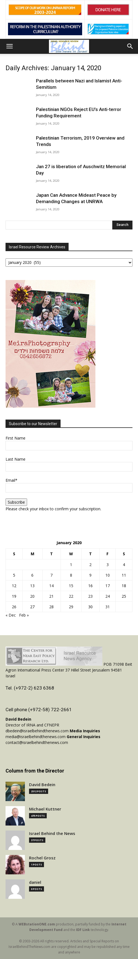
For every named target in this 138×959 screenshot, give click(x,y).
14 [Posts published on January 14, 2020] (51, 585)
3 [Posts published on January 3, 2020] (107, 564)
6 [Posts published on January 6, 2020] (32, 575)
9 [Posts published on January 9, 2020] (90, 575)
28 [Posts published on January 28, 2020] (51, 606)
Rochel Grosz (42, 857)
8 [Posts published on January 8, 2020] (71, 575)
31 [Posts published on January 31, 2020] (107, 606)
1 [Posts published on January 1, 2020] (71, 564)
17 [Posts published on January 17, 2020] (107, 585)
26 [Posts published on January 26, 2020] (14, 606)
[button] (9, 46)
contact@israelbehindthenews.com (37, 742)
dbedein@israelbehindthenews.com (37, 730)
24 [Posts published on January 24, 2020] (107, 596)
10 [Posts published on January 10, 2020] (107, 575)
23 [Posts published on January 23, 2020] (90, 596)
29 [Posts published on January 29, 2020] (71, 606)
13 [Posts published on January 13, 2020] (32, 585)
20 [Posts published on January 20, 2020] (32, 596)
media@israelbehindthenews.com (36, 736)
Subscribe (16, 502)
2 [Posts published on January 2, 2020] (90, 564)
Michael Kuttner (45, 809)
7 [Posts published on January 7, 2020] (51, 575)
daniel (35, 882)
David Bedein (42, 784)
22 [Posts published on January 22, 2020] (71, 596)
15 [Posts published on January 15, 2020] (71, 585)
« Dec (11, 615)
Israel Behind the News (52, 833)
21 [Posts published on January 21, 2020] (51, 596)
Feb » (24, 615)
